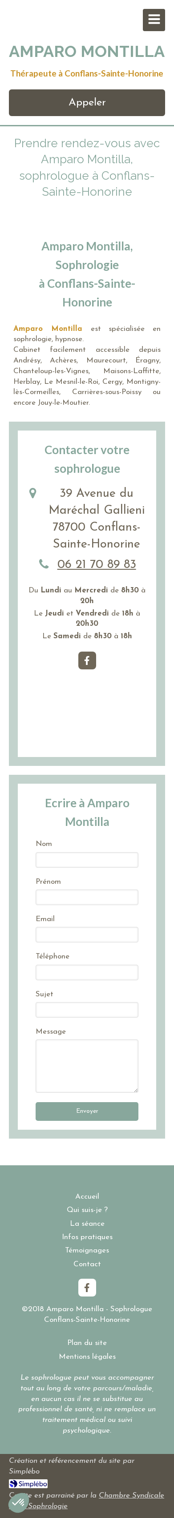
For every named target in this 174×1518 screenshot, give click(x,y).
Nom (44, 844)
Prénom (48, 882)
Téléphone (52, 956)
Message (51, 1031)
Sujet (44, 994)
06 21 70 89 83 (96, 565)
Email (45, 919)
